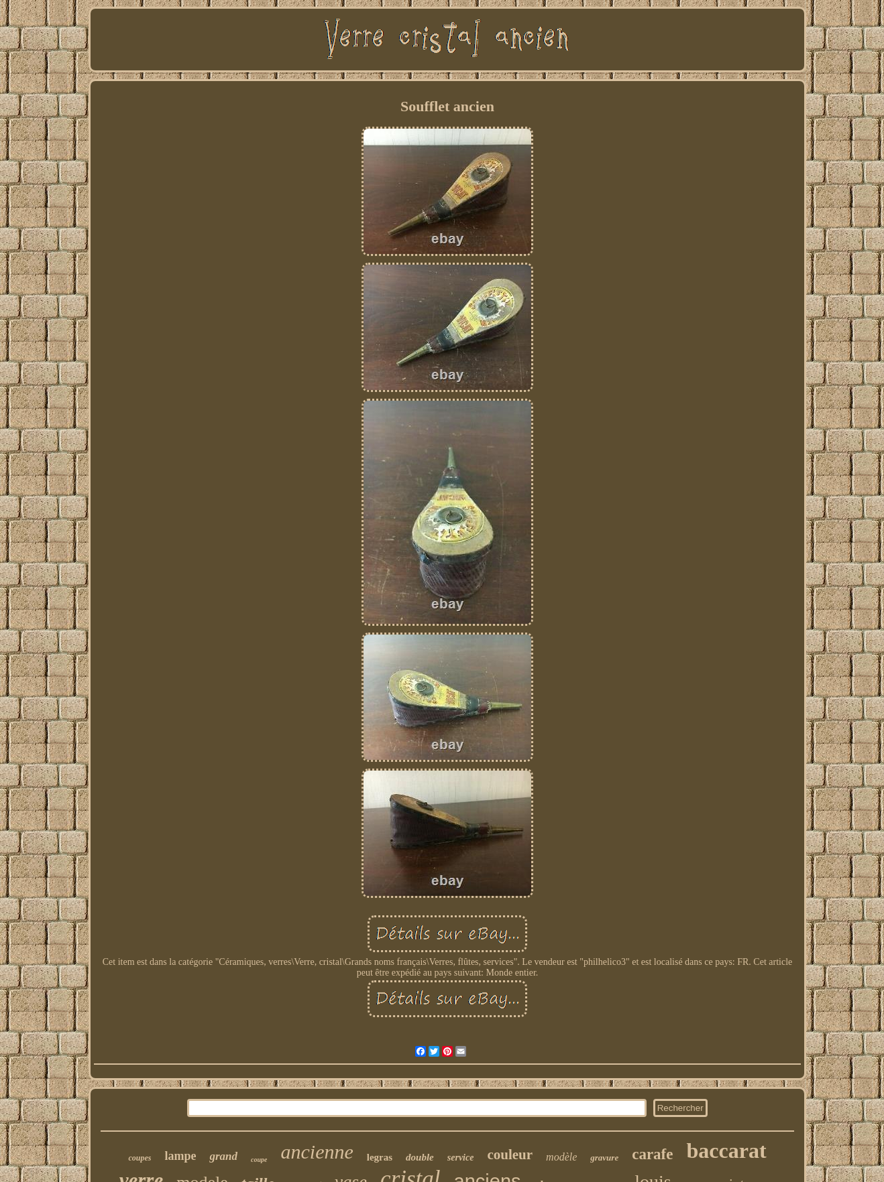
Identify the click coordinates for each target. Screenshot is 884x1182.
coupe (259, 1159)
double (420, 1157)
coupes (139, 1158)
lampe (180, 1156)
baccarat (726, 1150)
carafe (652, 1154)
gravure (604, 1158)
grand (223, 1156)
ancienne (316, 1151)
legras (379, 1157)
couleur (510, 1154)
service (460, 1158)
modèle (561, 1157)
